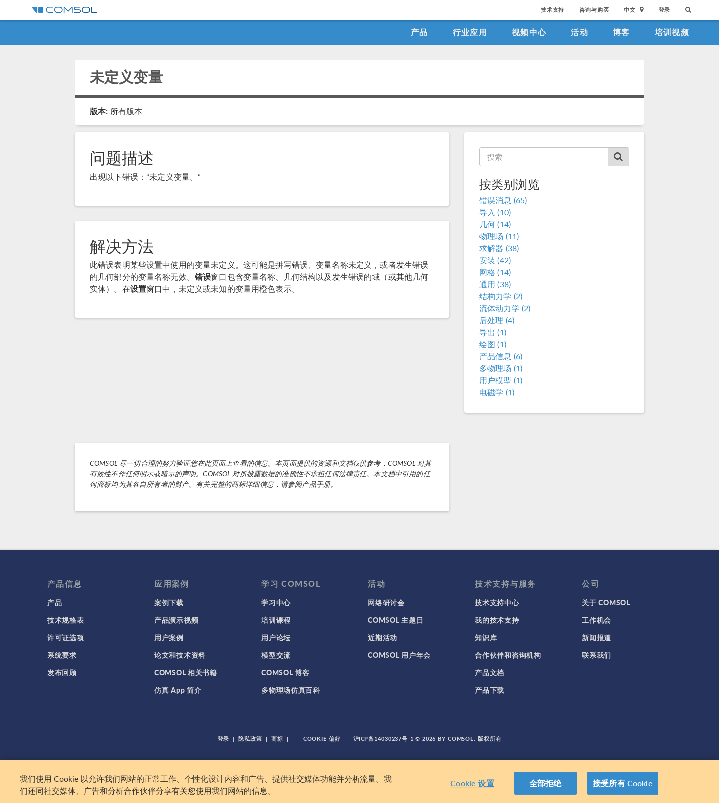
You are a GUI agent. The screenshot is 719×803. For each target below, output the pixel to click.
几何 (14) (495, 224)
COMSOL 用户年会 (399, 655)
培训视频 (672, 32)
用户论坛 (276, 637)
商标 (277, 738)
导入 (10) (495, 212)
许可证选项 (65, 637)
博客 (621, 32)
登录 (665, 9)
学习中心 (276, 602)
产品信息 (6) (500, 356)
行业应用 (470, 32)
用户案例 (169, 637)
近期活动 (382, 637)
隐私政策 (250, 738)
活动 (579, 32)
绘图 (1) (492, 344)
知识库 (486, 637)
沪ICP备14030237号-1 (383, 738)
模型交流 (276, 655)
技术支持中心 (497, 602)
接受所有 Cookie (623, 784)
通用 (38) (495, 284)
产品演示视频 (176, 620)
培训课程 (276, 620)
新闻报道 (596, 637)
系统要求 (62, 655)
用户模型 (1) (500, 380)
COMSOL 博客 (285, 672)
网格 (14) (495, 272)
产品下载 (489, 690)
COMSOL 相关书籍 (185, 672)
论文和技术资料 (180, 655)
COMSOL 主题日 (395, 620)
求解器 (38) (499, 248)
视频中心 (529, 32)
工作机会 (596, 620)
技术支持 (552, 9)
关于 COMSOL (606, 602)
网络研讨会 (386, 602)
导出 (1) (492, 332)
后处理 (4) (496, 320)
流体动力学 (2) (504, 308)
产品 (419, 32)
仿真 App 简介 (177, 690)
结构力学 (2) (500, 296)
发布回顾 (62, 672)
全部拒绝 (545, 784)
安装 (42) (495, 260)
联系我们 (596, 655)
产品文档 (489, 672)
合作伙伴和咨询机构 (508, 655)
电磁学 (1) (496, 392)
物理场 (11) (499, 236)
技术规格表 (65, 620)
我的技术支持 (497, 620)
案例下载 (169, 602)
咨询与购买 (594, 9)
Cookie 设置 (472, 784)
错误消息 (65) (503, 200)
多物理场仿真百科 (290, 690)
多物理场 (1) (500, 368)
